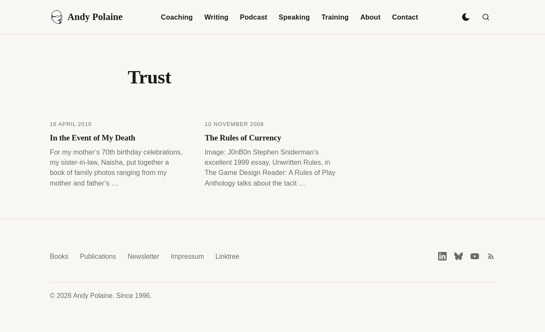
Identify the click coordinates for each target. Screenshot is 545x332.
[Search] (485, 17)
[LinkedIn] (442, 256)
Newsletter (143, 256)
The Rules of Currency (243, 137)
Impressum (187, 256)
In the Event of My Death (92, 137)
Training (335, 17)
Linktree (227, 256)
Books (59, 256)
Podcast (253, 17)
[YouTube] (474, 256)
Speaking (294, 17)
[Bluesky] (458, 256)
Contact (405, 17)
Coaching (177, 17)
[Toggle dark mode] (465, 17)
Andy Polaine (86, 17)
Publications (98, 256)
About (370, 17)
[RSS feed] (491, 256)
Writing (216, 17)
